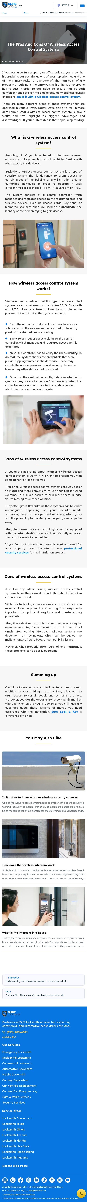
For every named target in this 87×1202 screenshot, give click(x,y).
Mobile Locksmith (13, 1074)
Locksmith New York (15, 1146)
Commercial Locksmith (17, 1063)
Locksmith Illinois (13, 1129)
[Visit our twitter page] (52, 1180)
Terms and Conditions (12, 1195)
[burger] (82, 5)
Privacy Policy (28, 1195)
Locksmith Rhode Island (18, 1152)
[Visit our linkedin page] (36, 1180)
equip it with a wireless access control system (48, 96)
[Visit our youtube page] (67, 1180)
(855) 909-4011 (15, 1032)
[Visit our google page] (13, 1180)
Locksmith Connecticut (17, 1118)
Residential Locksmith (16, 1057)
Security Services (13, 1102)
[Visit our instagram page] (5, 1180)
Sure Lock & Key (64, 711)
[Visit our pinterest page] (28, 1180)
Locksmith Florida (14, 1140)
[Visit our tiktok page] (44, 1180)
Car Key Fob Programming (19, 1091)
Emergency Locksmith (16, 1052)
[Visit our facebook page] (20, 1180)
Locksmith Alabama (15, 1157)
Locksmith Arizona (14, 1135)
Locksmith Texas (13, 1124)
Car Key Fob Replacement (19, 1085)
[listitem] (43, 782)
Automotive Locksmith (17, 1069)
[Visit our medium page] (60, 1180)
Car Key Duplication (15, 1080)
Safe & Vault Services (16, 1097)
